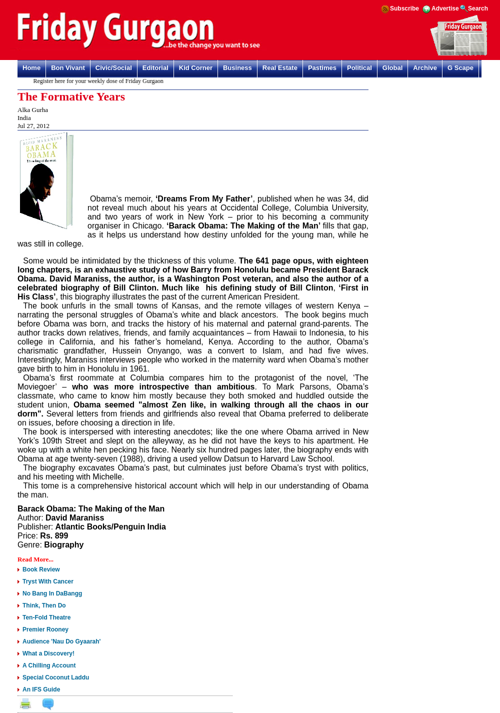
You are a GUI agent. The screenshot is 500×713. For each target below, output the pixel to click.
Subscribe (404, 8)
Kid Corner (195, 68)
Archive (425, 68)
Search (478, 8)
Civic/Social (114, 68)
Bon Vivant (68, 68)
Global (392, 68)
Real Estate (280, 68)
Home (31, 68)
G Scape (461, 68)
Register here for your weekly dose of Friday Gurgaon (101, 81)
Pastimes (322, 68)
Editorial (155, 68)
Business (237, 68)
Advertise (445, 8)
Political (359, 68)
